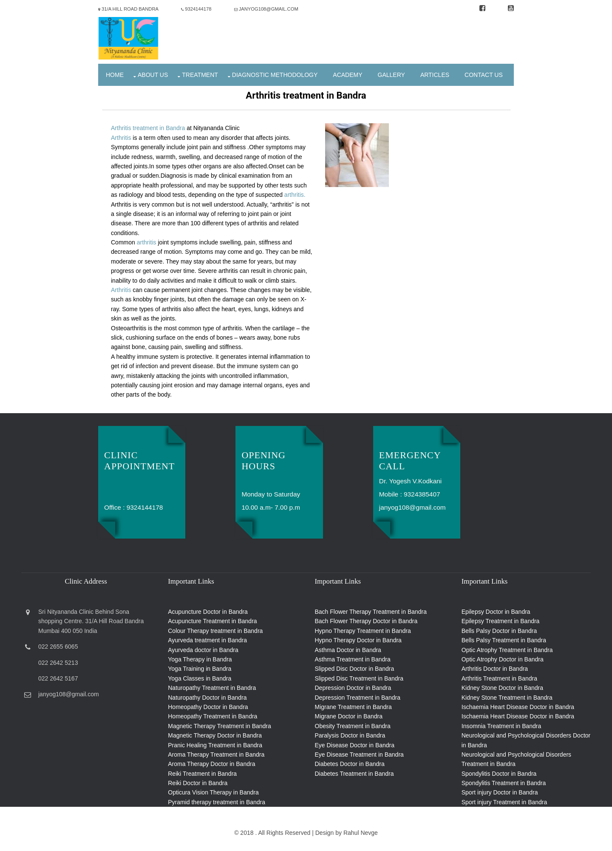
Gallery (391, 74)
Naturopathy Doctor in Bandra (207, 697)
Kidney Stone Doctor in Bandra (502, 687)
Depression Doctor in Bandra (353, 687)
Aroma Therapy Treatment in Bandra (216, 754)
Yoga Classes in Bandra (199, 678)
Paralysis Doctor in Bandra (350, 735)
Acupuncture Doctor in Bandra (208, 611)
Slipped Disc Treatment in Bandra (359, 678)
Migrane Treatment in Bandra (353, 706)
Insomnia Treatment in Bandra (501, 726)
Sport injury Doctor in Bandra (500, 792)
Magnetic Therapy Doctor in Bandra (215, 735)
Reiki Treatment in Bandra (202, 773)
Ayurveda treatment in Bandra (207, 640)
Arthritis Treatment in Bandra (499, 678)
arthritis (146, 242)
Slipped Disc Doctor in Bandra (354, 668)
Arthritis (121, 137)
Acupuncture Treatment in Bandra (212, 621)
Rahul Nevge (360, 832)
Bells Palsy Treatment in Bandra (504, 640)
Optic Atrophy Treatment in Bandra (507, 650)
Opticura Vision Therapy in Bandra (213, 792)
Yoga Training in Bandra (199, 668)
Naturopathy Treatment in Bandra (212, 687)
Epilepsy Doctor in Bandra (496, 611)
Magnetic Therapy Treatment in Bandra (219, 726)
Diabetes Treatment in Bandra (354, 773)
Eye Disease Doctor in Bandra (355, 745)
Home (115, 74)
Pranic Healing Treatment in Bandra (215, 745)
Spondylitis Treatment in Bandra (504, 783)
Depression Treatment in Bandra (358, 697)
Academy (347, 74)
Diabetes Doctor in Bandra (350, 763)
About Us (153, 74)
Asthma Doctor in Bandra (348, 650)
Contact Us (484, 74)
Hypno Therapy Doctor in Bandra (358, 640)
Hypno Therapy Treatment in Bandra (363, 630)
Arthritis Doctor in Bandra (495, 668)
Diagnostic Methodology (274, 74)
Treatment (200, 74)
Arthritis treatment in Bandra (149, 128)
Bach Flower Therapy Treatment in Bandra (371, 611)
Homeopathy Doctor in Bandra (208, 706)
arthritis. (295, 194)
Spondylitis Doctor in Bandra (499, 773)
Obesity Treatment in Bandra (353, 726)
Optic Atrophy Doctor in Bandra (503, 659)
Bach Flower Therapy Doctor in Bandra (366, 621)
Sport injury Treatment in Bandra (504, 802)
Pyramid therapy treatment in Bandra (216, 802)
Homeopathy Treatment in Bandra (212, 716)
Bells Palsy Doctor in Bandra (499, 630)
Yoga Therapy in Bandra (200, 659)
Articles (434, 74)
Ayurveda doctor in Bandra (203, 650)
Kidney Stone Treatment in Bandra (507, 697)
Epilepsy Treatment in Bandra (501, 621)
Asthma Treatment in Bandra (353, 659)
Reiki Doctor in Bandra (197, 783)
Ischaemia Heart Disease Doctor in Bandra (518, 706)
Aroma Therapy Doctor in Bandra (211, 763)
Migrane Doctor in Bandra (349, 716)
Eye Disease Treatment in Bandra (359, 754)
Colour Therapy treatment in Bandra (215, 630)
